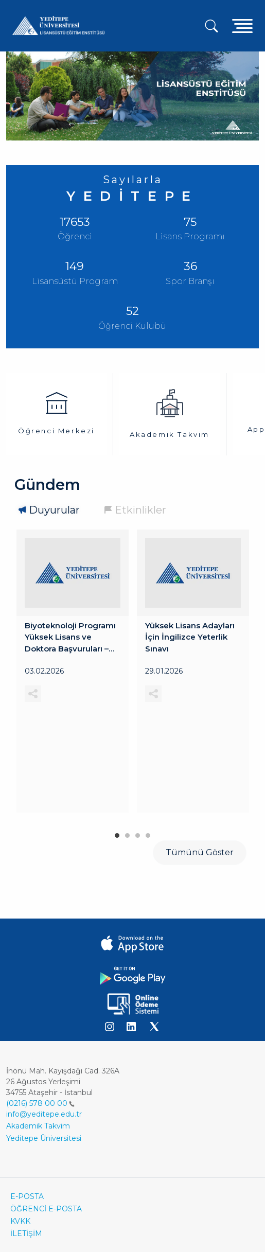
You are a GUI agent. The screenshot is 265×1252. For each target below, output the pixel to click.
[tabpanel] (72, 671)
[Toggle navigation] (242, 25)
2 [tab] (127, 833)
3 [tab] (138, 833)
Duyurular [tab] (54, 510)
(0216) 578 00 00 (40, 1103)
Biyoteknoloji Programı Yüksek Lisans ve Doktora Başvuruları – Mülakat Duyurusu (70, 638)
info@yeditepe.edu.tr (44, 1114)
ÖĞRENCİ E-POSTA (46, 1208)
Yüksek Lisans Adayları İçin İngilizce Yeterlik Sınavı (190, 637)
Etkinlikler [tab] (140, 510)
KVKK (20, 1221)
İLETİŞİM (26, 1233)
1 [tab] (117, 833)
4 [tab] (148, 833)
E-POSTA (27, 1196)
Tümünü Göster (200, 852)
